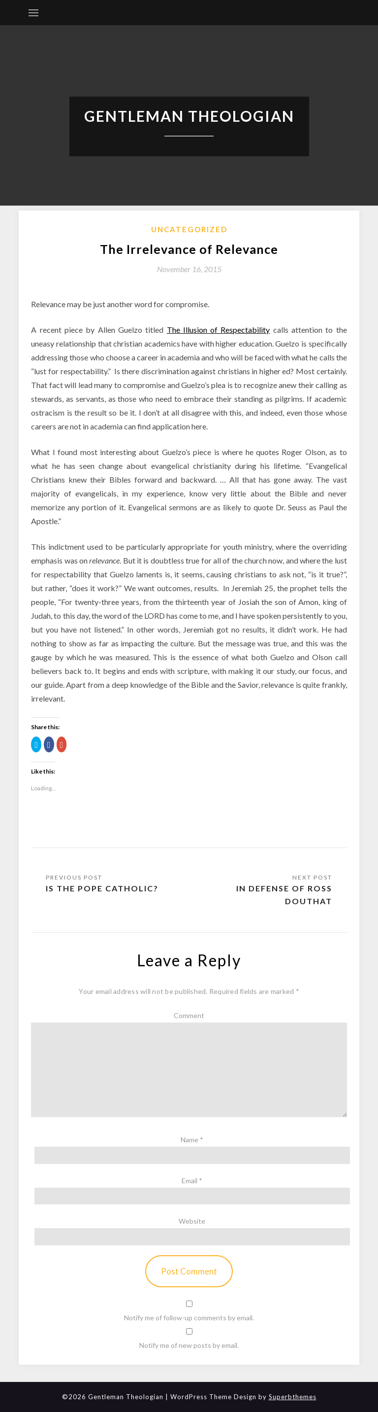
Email (192, 1180)
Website (192, 1221)
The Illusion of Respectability (218, 329)
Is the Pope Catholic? (102, 888)
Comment (189, 1015)
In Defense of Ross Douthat (284, 894)
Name (192, 1139)
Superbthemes (292, 1397)
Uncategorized (189, 229)
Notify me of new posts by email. (189, 1345)
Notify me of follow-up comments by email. (189, 1317)
